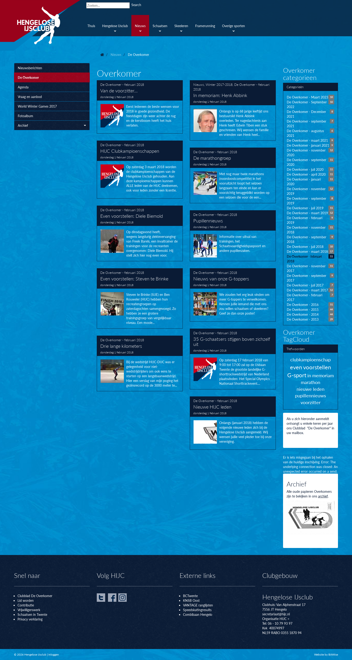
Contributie (26, 605)
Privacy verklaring (30, 619)
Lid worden (26, 600)
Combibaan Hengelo (197, 614)
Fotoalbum (25, 115)
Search (136, 4)
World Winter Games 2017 (37, 106)
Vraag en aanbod (30, 96)
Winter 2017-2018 (219, 84)
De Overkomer (28, 77)
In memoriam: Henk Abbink (233, 110)
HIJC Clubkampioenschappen (140, 170)
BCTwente (190, 595)
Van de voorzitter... (140, 107)
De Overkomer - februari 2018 (122, 84)
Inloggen (53, 654)
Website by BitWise (326, 654)
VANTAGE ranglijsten (198, 605)
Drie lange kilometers (140, 363)
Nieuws (198, 84)
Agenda (23, 87)
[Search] (108, 5)
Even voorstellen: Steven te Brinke (140, 298)
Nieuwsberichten (30, 67)
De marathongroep (233, 175)
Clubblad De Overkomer (35, 595)
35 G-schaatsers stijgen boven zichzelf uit (233, 359)
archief (323, 496)
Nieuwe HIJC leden (233, 423)
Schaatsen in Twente (32, 614)
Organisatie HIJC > (275, 618)
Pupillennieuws (233, 235)
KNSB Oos (190, 600)
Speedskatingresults (197, 609)
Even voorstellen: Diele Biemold (140, 233)
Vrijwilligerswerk (29, 609)
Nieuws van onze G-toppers (233, 295)
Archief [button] (52, 125)
